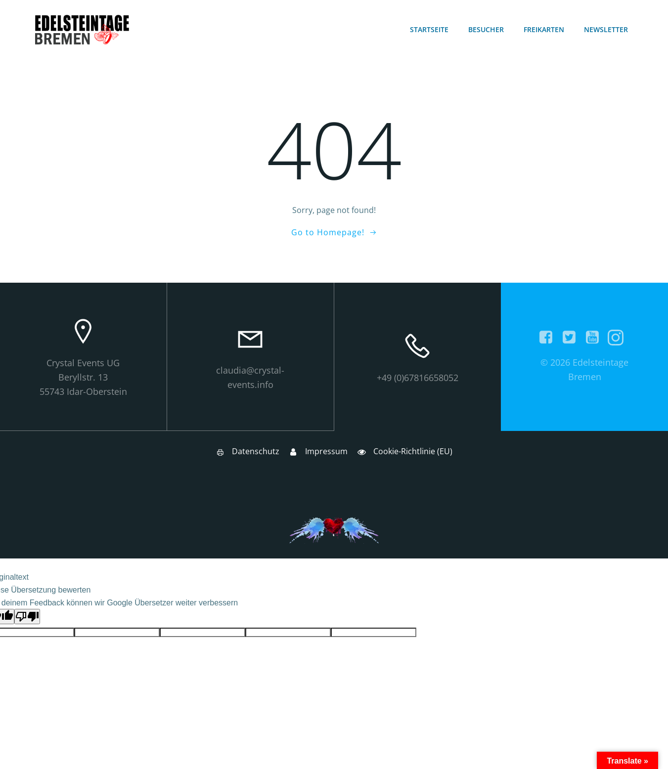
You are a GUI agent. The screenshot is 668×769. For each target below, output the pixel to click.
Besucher (486, 30)
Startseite (429, 30)
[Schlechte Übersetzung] (27, 618)
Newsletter (606, 30)
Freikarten (544, 30)
